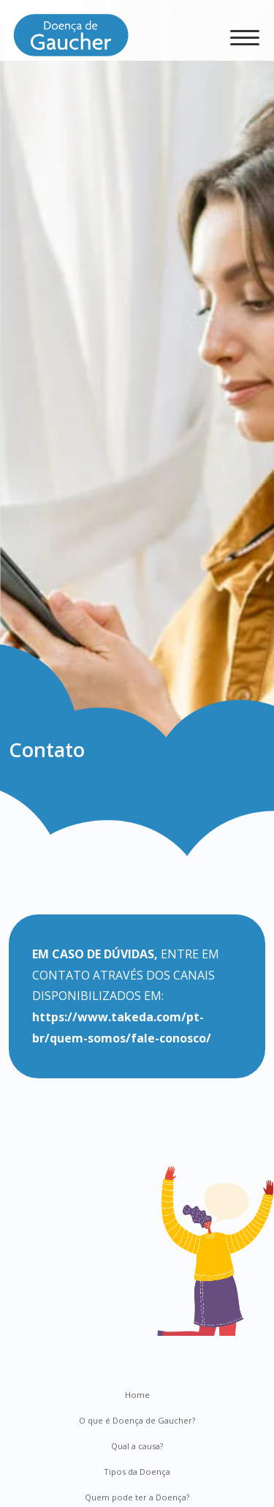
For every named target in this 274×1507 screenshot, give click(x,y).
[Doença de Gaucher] (71, 40)
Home (137, 1394)
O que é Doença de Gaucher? (137, 1420)
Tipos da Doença (137, 1471)
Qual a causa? (137, 1445)
